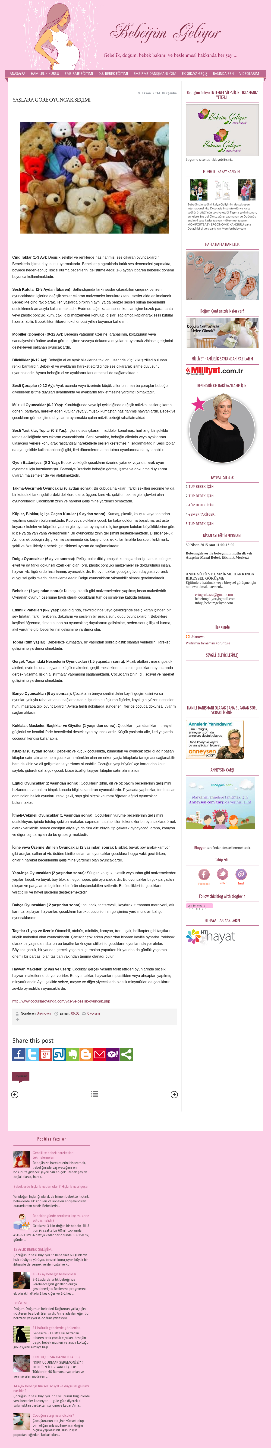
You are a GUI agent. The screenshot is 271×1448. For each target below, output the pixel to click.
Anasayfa (17, 74)
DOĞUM (20, 1303)
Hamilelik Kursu (45, 74)
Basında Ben (223, 74)
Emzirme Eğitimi (79, 74)
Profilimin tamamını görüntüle (208, 643)
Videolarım (249, 74)
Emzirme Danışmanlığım (154, 74)
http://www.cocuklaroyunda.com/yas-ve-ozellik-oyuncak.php (61, 1001)
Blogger (200, 848)
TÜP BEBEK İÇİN (201, 496)
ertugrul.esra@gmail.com (214, 595)
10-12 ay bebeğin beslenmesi (54, 1274)
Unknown (44, 1014)
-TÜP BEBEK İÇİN (201, 487)
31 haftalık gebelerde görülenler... (57, 1328)
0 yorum (93, 1014)
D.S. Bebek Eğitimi (113, 74)
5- (187, 524)
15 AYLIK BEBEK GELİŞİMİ (33, 1250)
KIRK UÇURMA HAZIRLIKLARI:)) (56, 1357)
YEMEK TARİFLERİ (202, 515)
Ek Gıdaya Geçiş (195, 74)
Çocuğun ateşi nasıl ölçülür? (53, 1416)
